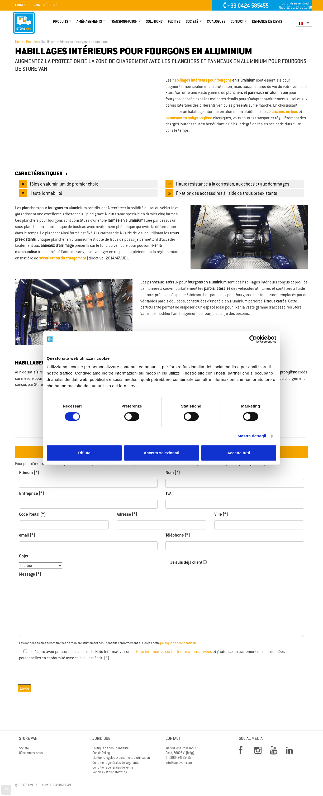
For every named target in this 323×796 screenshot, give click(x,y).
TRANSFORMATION (123, 22)
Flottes (174, 22)
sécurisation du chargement (62, 257)
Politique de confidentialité (110, 748)
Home (19, 42)
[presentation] (59, 671)
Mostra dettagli (252, 436)
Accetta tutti (238, 453)
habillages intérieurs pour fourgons (201, 80)
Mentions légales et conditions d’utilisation (121, 758)
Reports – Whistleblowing (109, 772)
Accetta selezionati (161, 453)
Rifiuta (84, 453)
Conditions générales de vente (112, 767)
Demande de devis (267, 22)
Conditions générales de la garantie (115, 763)
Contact (237, 22)
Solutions (154, 22)
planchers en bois (283, 111)
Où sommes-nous (31, 753)
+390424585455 (179, 758)
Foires (20, 5)
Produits (60, 22)
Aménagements (89, 22)
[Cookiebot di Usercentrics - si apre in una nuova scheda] (253, 339)
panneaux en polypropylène (188, 117)
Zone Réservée (47, 5)
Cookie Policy (101, 753)
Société (192, 22)
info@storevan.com (178, 763)
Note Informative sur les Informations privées (174, 651)
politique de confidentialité (178, 643)
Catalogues (216, 22)
